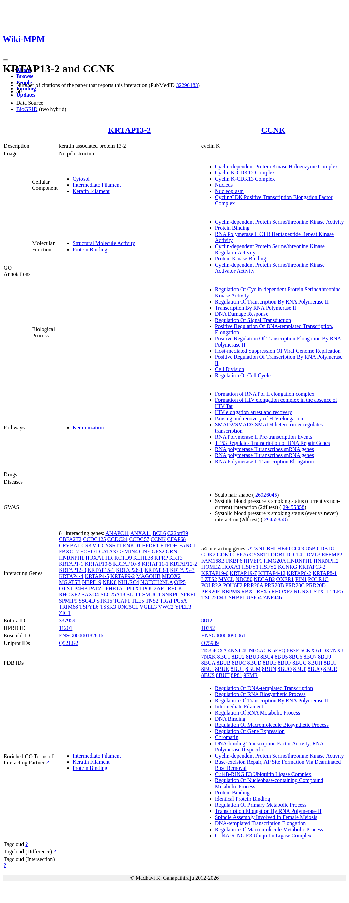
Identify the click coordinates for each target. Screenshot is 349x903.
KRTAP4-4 (71, 576)
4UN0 (249, 650)
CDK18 (325, 548)
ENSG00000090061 (223, 635)
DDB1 (278, 555)
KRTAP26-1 (129, 570)
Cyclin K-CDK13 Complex (245, 179)
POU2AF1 (154, 588)
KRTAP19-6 (215, 573)
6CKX (308, 650)
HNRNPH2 (326, 561)
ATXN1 (256, 548)
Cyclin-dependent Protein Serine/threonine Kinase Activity (279, 222)
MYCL (226, 579)
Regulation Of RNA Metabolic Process (257, 713)
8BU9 (324, 657)
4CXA (220, 650)
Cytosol (81, 179)
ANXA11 (140, 533)
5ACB (264, 650)
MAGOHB (148, 576)
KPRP (161, 558)
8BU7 (310, 657)
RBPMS (231, 591)
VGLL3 (148, 607)
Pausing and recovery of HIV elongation (259, 418)
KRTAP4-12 (272, 573)
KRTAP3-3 (182, 570)
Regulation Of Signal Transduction (253, 320)
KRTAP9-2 (122, 576)
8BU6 (295, 657)
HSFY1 (250, 567)
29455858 (293, 507)
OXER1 (285, 579)
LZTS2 (209, 579)
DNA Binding (230, 719)
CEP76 (240, 555)
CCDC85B (303, 548)
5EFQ (278, 650)
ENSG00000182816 (81, 635)
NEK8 (110, 582)
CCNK (273, 130)
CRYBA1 (69, 545)
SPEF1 (188, 594)
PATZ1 (96, 588)
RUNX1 (303, 591)
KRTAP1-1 (71, 564)
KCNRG (287, 567)
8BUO (285, 669)
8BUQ (315, 669)
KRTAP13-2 (129, 130)
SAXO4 (90, 594)
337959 (67, 620)
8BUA (208, 663)
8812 (206, 620)
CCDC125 (94, 539)
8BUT (223, 675)
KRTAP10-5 (98, 564)
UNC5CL (127, 607)
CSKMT (90, 545)
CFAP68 (176, 539)
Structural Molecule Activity (104, 243)
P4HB (81, 588)
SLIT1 (134, 594)
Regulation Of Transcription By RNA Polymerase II (272, 302)
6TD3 (322, 650)
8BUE (269, 663)
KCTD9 (123, 558)
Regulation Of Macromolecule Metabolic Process (269, 829)
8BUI (330, 663)
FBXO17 (69, 551)
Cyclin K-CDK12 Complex (245, 172)
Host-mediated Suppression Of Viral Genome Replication (278, 351)
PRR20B (274, 585)
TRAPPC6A (173, 601)
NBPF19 (91, 582)
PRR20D (316, 585)
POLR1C (318, 579)
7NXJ (336, 650)
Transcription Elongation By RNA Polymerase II (268, 811)
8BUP (299, 669)
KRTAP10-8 (126, 564)
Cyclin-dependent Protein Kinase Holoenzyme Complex (276, 166)
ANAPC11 (117, 533)
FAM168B (213, 561)
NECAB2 (264, 579)
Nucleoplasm (229, 191)
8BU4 (266, 657)
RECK (175, 588)
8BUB (224, 663)
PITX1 (134, 588)
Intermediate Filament (97, 185)
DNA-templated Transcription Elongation (260, 823)
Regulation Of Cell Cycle (243, 375)
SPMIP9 (68, 601)
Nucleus (224, 185)
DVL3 (313, 555)
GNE (144, 551)
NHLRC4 (128, 582)
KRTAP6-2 (299, 573)
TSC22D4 (212, 598)
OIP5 (180, 582)
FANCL (188, 545)
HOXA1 (95, 558)
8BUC (239, 663)
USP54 (254, 598)
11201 (65, 628)
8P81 (236, 675)
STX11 (321, 591)
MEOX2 (171, 576)
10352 (208, 628)
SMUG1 (151, 594)
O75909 (210, 643)
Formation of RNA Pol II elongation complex (265, 394)
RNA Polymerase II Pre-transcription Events (263, 437)
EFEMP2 (332, 555)
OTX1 (66, 588)
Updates (25, 95)
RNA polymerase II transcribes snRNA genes (264, 449)
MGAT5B (70, 582)
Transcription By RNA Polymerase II (256, 308)
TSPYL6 (89, 607)
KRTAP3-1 (157, 570)
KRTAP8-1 (325, 573)
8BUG (299, 663)
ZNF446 (272, 598)
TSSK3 (108, 607)
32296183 (187, 85)
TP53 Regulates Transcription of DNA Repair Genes (272, 443)
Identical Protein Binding (242, 799)
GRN (171, 551)
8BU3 (252, 657)
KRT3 (176, 558)
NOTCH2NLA (156, 582)
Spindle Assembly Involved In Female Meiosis (266, 817)
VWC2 (165, 607)
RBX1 (248, 591)
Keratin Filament (91, 191)
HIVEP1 (253, 561)
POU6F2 (232, 585)
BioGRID (26, 109)
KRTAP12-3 (72, 570)
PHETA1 (115, 588)
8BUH (315, 663)
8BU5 (281, 657)
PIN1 (301, 579)
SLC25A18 (113, 594)
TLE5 (138, 601)
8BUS (208, 675)
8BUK (222, 669)
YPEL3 (183, 607)
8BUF (284, 663)
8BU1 (223, 657)
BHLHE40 (278, 548)
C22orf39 (177, 533)
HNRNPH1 (71, 558)
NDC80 (244, 579)
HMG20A (275, 561)
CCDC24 (117, 539)
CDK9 (224, 555)
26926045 (266, 495)
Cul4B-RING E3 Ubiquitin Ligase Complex (263, 774)
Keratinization (88, 428)
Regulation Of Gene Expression (250, 731)
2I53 (206, 650)
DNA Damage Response (241, 314)
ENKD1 (132, 545)
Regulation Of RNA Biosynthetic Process (260, 694)
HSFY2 (268, 567)
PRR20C (295, 585)
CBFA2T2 (70, 539)
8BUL (237, 669)
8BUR (330, 669)
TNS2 (152, 601)
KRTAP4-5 (97, 576)
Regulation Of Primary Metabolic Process (260, 805)
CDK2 (208, 555)
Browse (24, 76)
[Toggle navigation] (5, 60)
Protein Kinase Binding (240, 259)
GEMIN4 (127, 551)
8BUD (254, 663)
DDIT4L (295, 555)
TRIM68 (68, 607)
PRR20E (211, 591)
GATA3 (107, 551)
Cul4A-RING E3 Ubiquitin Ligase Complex (263, 835)
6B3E (293, 650)
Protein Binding (90, 249)
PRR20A (253, 585)
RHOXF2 (69, 594)
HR (109, 558)
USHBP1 (235, 598)
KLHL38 (143, 558)
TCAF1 (121, 601)
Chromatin (226, 737)
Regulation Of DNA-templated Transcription (264, 688)
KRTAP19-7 (243, 573)
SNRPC (171, 594)
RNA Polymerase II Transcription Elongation (264, 461)
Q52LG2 (68, 643)
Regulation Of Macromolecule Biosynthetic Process (272, 725)
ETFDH (169, 545)
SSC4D (87, 601)
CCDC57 (139, 539)
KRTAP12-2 (183, 564)
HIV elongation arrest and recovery (253, 412)
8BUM (252, 669)
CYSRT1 (112, 545)
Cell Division (229, 369)
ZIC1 (65, 613)
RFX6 (263, 591)
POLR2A (211, 585)
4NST (234, 650)
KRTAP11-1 (155, 564)
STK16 (104, 601)
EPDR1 (150, 545)
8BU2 (238, 657)
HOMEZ (211, 567)
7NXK (208, 657)
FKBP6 (234, 561)
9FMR (250, 675)
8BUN (269, 669)
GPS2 (158, 551)
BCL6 (159, 533)
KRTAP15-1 (101, 570)
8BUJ (207, 669)
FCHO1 (89, 551)
